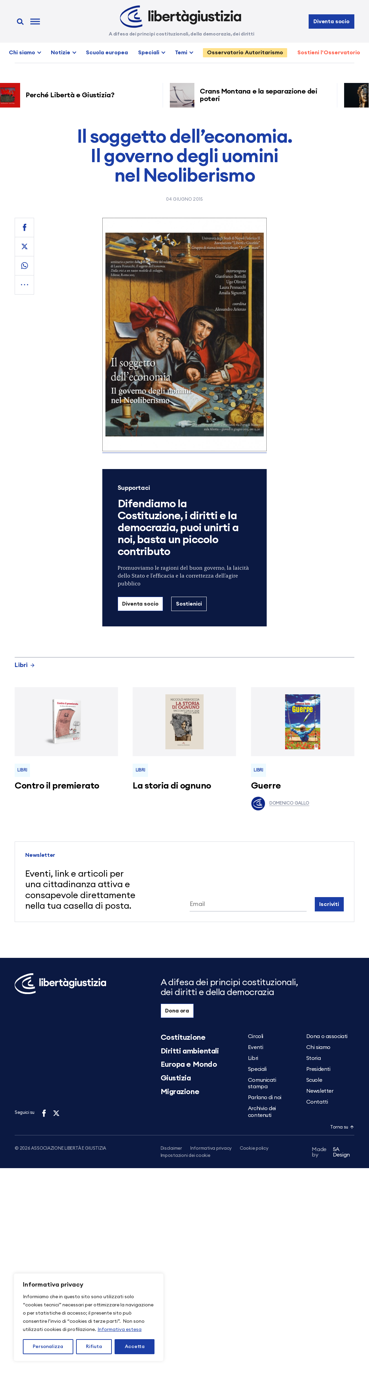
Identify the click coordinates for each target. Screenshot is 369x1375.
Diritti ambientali (190, 1051)
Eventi (255, 1047)
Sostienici (189, 604)
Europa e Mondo (189, 1064)
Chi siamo (22, 52)
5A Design (331, 1153)
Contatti (317, 1102)
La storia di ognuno (172, 785)
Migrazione (180, 1091)
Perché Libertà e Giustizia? (72, 95)
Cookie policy (254, 1148)
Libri (25, 665)
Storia (313, 1058)
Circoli (255, 1036)
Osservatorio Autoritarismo (245, 52)
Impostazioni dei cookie (185, 1156)
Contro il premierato (57, 785)
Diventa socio (331, 21)
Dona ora (177, 1010)
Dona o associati (327, 1036)
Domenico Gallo (280, 803)
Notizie (60, 52)
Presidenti (318, 1069)
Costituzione (183, 1037)
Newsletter (320, 1091)
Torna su (342, 1127)
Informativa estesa (120, 1329)
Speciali (148, 52)
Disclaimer (171, 1148)
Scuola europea (107, 52)
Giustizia (176, 1078)
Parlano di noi (264, 1097)
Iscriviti (329, 904)
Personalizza (48, 1346)
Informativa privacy (211, 1148)
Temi (181, 52)
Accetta (135, 1346)
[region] (89, 1317)
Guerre (266, 785)
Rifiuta (94, 1346)
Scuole (314, 1080)
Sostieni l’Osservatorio (328, 52)
